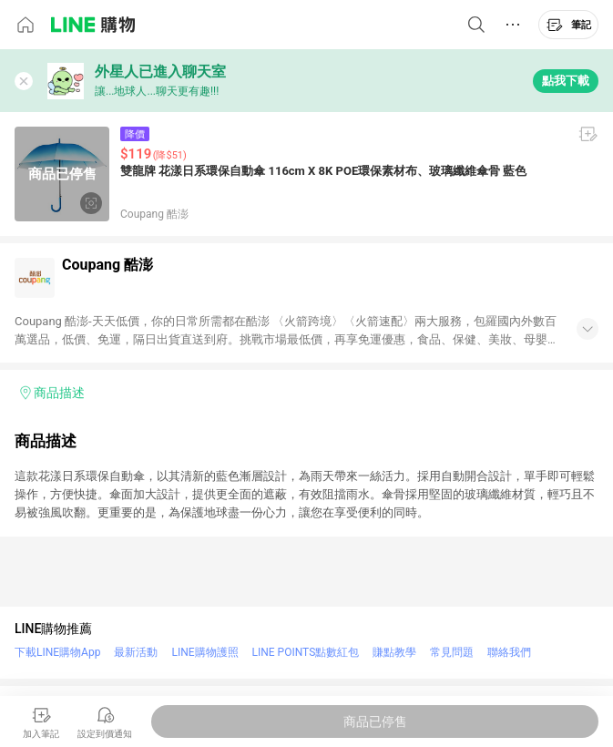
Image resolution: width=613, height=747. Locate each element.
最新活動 (136, 652)
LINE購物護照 (204, 652)
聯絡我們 (509, 652)
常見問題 (452, 652)
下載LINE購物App (57, 652)
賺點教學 (394, 652)
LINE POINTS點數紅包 (306, 652)
